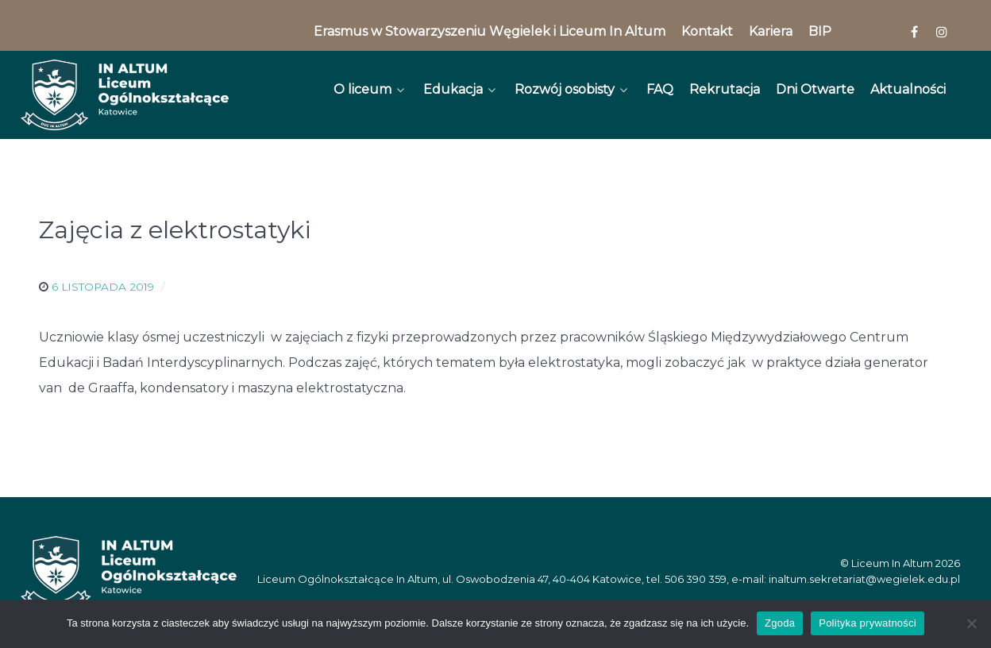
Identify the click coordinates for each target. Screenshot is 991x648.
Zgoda (780, 623)
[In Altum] (124, 95)
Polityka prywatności (867, 623)
